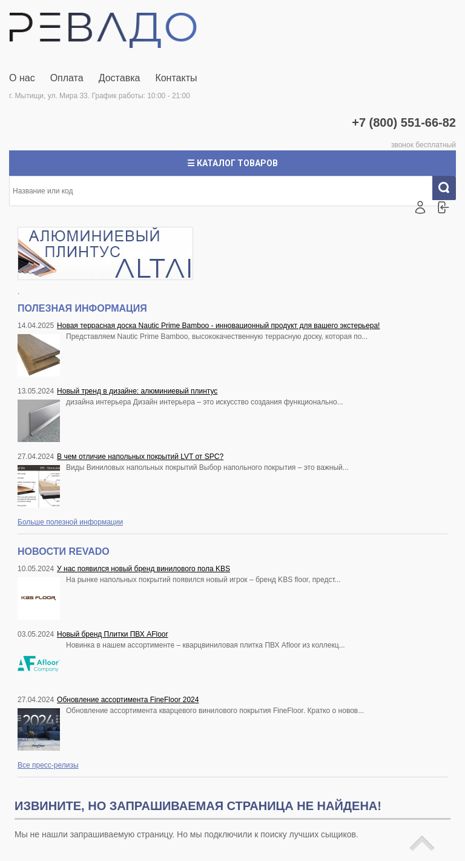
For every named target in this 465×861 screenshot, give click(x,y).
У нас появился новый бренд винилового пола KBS (143, 569)
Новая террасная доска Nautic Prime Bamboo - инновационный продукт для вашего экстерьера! (218, 325)
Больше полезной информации (70, 522)
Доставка (119, 78)
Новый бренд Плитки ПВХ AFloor (112, 634)
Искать (448, 188)
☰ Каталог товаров (232, 163)
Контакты (176, 78)
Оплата (67, 78)
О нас (22, 78)
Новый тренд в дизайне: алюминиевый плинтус (137, 391)
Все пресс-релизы (48, 765)
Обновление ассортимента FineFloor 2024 (128, 699)
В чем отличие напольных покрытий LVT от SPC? (140, 456)
